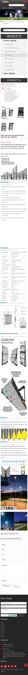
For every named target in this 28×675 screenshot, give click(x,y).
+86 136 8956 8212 (10, 90)
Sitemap (3, 671)
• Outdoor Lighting (9, 40)
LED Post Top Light (9, 58)
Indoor (24, 7)
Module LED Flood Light (10, 51)
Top (26, 665)
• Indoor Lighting (8, 73)
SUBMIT (16, 586)
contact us (14, 80)
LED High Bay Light (9, 69)
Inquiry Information (11, 539)
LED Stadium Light (9, 44)
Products (14, 36)
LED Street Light (8, 66)
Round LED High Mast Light (11, 48)
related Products (9, 534)
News (2, 634)
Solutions (3, 632)
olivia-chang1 (7, 88)
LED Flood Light (16, 21)
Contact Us (4, 640)
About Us (10, 7)
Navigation (4, 619)
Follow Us (4, 661)
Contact (2, 636)
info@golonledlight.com (10, 84)
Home (4, 7)
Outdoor (17, 7)
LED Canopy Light (9, 62)
